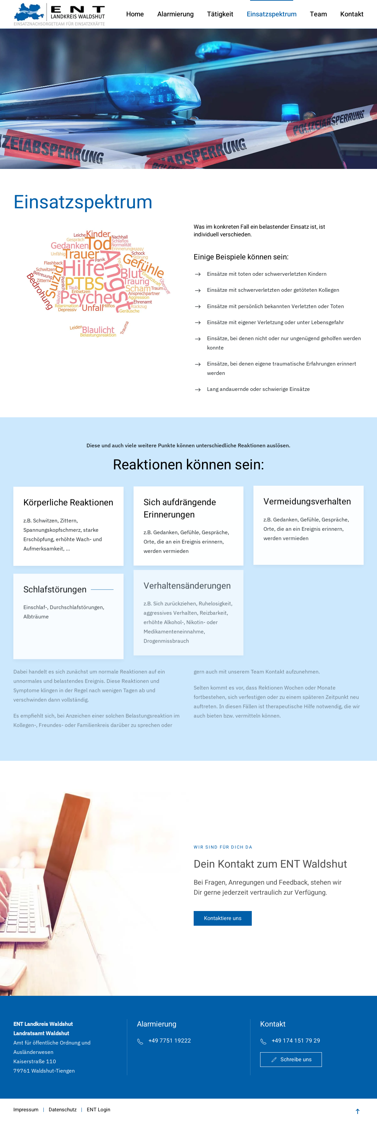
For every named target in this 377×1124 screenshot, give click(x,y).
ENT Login (98, 1109)
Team (318, 14)
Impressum (25, 1109)
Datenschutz (62, 1109)
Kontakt (352, 14)
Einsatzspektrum (272, 14)
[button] (98, 282)
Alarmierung (175, 14)
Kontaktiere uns (222, 920)
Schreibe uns (291, 1060)
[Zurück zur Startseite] (59, 14)
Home (135, 14)
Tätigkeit (220, 14)
